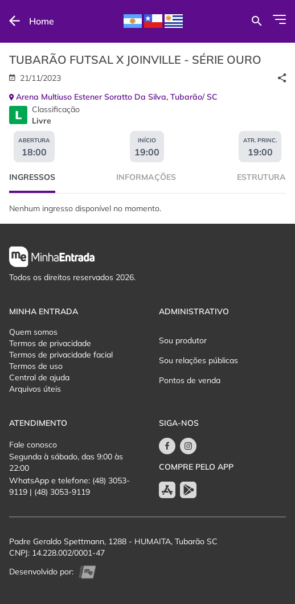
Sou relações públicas (198, 360)
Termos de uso (36, 366)
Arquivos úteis (35, 389)
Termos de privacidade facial (61, 355)
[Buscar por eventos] (256, 21)
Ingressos (32, 177)
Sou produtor (183, 340)
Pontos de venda (189, 380)
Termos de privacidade (50, 343)
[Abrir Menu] (279, 19)
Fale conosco (33, 444)
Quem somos (33, 332)
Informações (146, 177)
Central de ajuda (39, 377)
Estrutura (261, 177)
